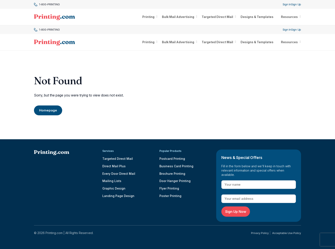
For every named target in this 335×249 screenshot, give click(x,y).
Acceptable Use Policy (286, 233)
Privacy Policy (260, 233)
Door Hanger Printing (175, 181)
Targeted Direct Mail (117, 158)
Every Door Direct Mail (118, 173)
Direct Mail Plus (114, 166)
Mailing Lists (111, 181)
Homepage (48, 110)
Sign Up (296, 4)
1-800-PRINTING (47, 4)
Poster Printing (170, 196)
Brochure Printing (172, 173)
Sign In (287, 4)
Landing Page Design (118, 196)
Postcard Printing (172, 158)
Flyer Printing (169, 188)
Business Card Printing (176, 166)
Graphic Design (113, 188)
